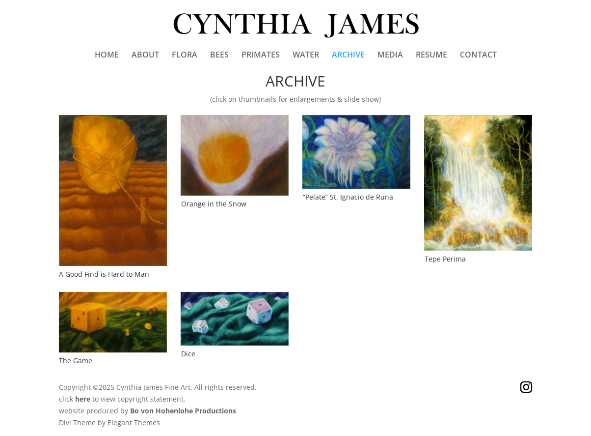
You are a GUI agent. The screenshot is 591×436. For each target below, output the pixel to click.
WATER (306, 55)
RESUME (431, 55)
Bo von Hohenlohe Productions (183, 410)
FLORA (184, 55)
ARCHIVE (348, 55)
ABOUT (145, 55)
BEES (219, 55)
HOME (107, 55)
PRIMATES (261, 55)
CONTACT (478, 55)
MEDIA (390, 55)
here (82, 399)
